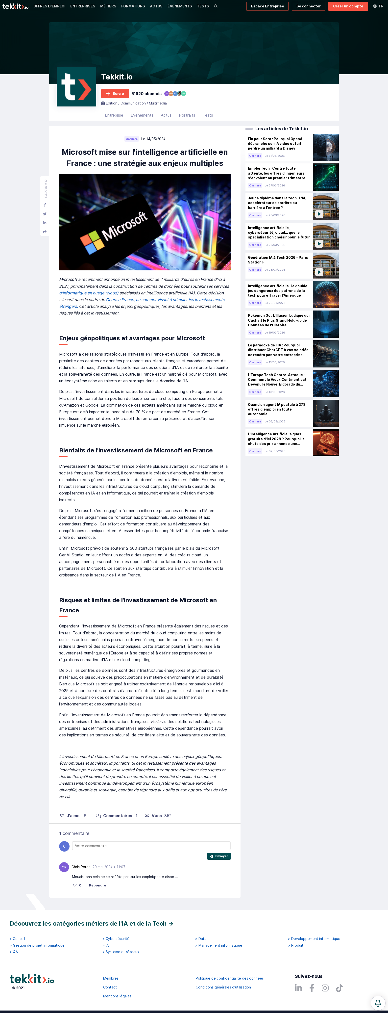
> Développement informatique (314, 939)
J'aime (69, 815)
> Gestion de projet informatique (37, 945)
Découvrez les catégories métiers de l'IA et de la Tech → (92, 923)
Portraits (187, 115)
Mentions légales (117, 996)
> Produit (295, 945)
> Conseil (17, 939)
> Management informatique (218, 945)
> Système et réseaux (120, 952)
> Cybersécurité (115, 939)
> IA (105, 945)
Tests (208, 115)
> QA (14, 952)
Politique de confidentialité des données (230, 978)
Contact (110, 987)
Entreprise (114, 115)
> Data (200, 939)
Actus (166, 115)
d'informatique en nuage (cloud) (89, 292)
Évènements (142, 115)
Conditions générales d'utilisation (223, 987)
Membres (111, 978)
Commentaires (114, 815)
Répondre (97, 885)
